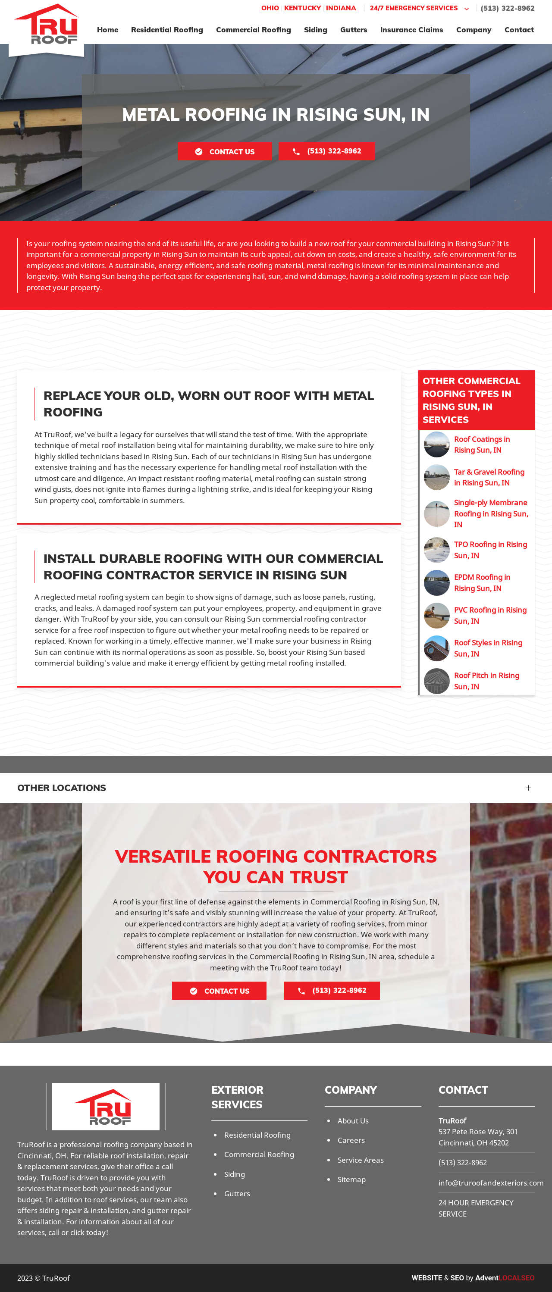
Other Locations (61, 787)
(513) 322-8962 (507, 8)
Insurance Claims (411, 29)
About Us (353, 1121)
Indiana (341, 8)
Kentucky (302, 8)
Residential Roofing (167, 29)
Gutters (353, 29)
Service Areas (361, 1160)
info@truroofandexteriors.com (491, 1183)
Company (474, 29)
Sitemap (352, 1179)
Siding (315, 29)
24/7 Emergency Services (420, 8)
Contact (519, 29)
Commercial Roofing (253, 29)
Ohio (270, 8)
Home (107, 29)
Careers (351, 1140)
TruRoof (452, 1121)
